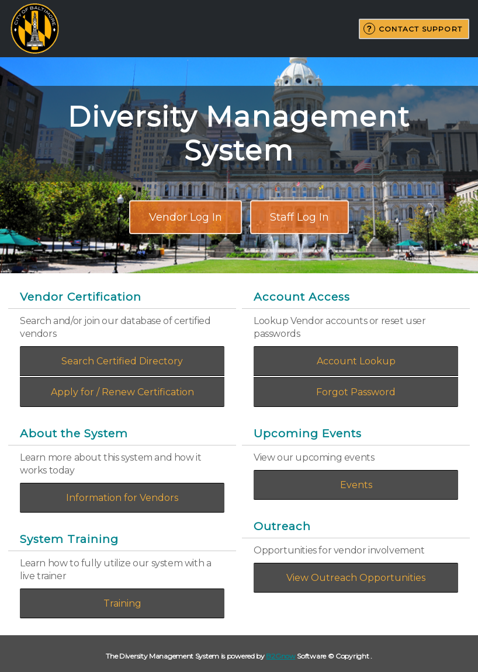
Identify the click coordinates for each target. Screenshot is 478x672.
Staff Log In (299, 217)
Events (356, 484)
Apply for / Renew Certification (122, 392)
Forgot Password (356, 392)
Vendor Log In (185, 217)
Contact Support (420, 29)
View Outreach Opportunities (355, 577)
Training (122, 603)
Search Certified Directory (122, 361)
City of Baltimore (34, 28)
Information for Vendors (122, 497)
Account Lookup (356, 361)
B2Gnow (280, 656)
